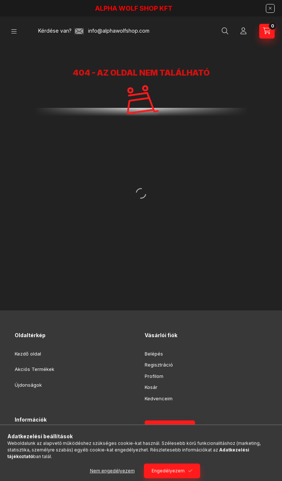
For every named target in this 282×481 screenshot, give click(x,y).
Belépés (154, 354)
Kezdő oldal (28, 354)
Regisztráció (159, 365)
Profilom (154, 376)
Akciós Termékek (34, 369)
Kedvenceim (159, 398)
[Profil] (243, 31)
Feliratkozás (166, 428)
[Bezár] (270, 8)
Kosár (151, 387)
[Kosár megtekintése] (267, 31)
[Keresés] (225, 31)
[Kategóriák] (14, 31)
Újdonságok (28, 385)
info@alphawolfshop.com (118, 31)
